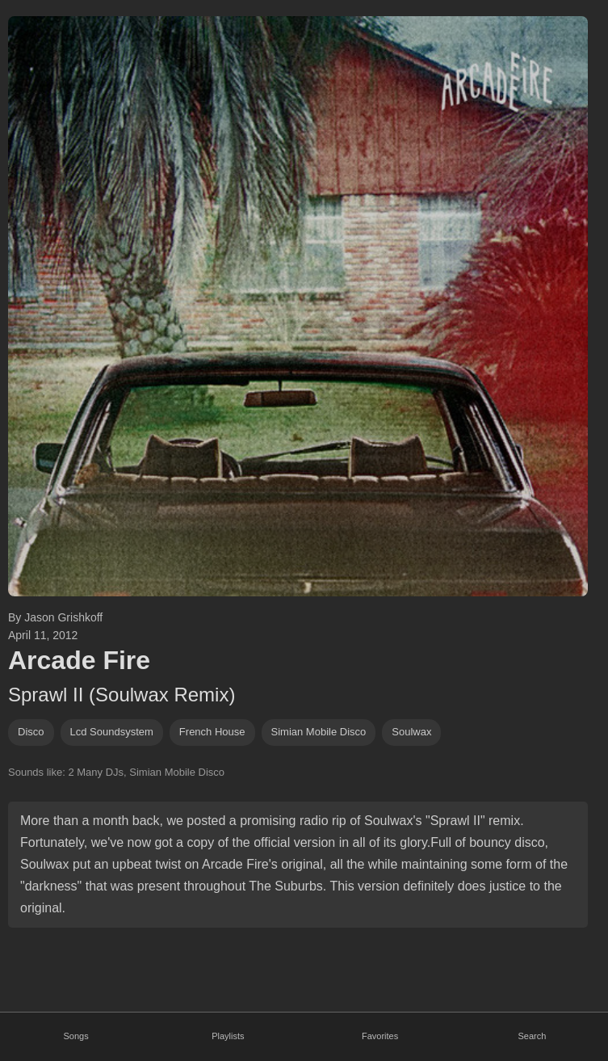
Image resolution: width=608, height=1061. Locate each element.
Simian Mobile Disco (319, 732)
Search (532, 1036)
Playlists (228, 1036)
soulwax (411, 732)
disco (31, 732)
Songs (76, 1036)
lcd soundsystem (111, 732)
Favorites (380, 1036)
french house (212, 732)
